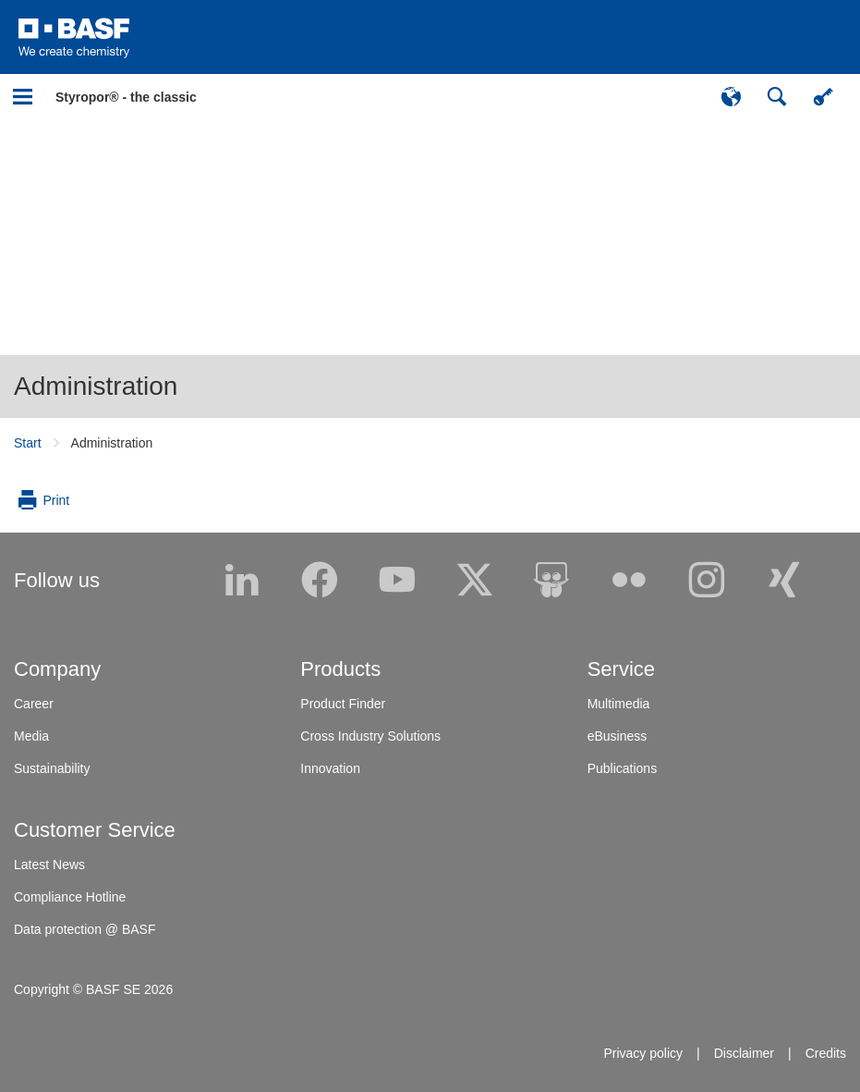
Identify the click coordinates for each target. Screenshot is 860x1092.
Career (34, 703)
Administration (95, 386)
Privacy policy (643, 1053)
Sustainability (52, 768)
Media (31, 736)
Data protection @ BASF (85, 929)
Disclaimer (744, 1053)
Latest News (49, 864)
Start (28, 443)
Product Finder (342, 703)
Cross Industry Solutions (370, 736)
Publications (622, 768)
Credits (825, 1053)
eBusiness (617, 736)
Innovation (330, 768)
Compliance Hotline (70, 897)
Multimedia (618, 703)
